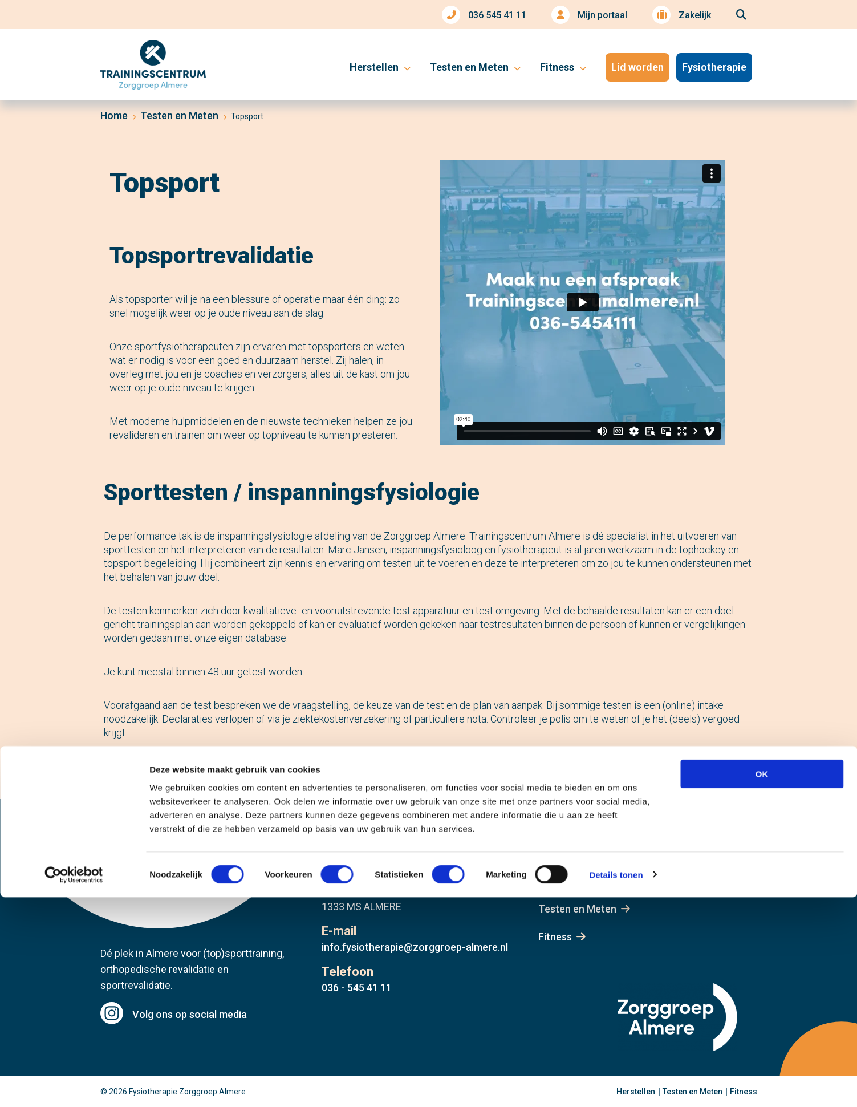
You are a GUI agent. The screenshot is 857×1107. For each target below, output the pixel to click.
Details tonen (616, 1084)
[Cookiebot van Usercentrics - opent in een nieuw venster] (74, 1084)
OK (762, 983)
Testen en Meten (577, 909)
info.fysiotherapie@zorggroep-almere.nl (415, 947)
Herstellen (562, 881)
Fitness (555, 937)
